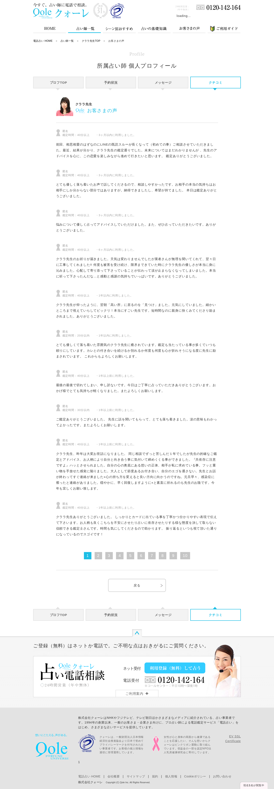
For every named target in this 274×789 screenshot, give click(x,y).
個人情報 (171, 776)
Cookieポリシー (195, 776)
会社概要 (113, 776)
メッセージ (163, 82)
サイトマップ (136, 776)
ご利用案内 (134, 693)
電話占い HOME (43, 40)
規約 (155, 776)
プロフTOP (58, 82)
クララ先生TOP (91, 40)
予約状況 (111, 82)
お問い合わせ (222, 776)
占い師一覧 (67, 40)
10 (185, 556)
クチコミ (215, 82)
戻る (137, 585)
